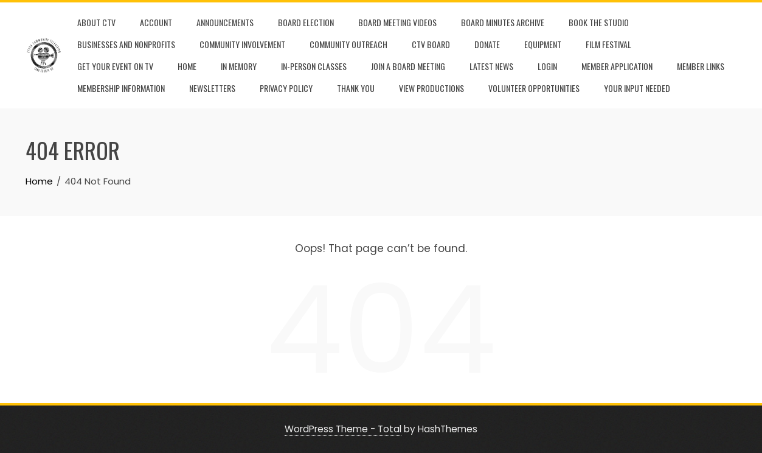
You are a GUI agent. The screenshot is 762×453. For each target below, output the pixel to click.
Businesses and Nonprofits (126, 44)
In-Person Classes (314, 66)
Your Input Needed (637, 88)
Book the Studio (599, 22)
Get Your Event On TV (115, 66)
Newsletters (212, 88)
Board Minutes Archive (502, 22)
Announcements (225, 22)
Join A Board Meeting (408, 66)
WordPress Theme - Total (343, 429)
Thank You (356, 88)
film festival (608, 44)
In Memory (239, 66)
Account (156, 22)
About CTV (96, 22)
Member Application (617, 66)
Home (187, 66)
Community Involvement (242, 44)
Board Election (306, 22)
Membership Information (121, 88)
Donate (487, 44)
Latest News (491, 66)
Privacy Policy (286, 88)
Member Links (700, 66)
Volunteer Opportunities (534, 88)
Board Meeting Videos (397, 22)
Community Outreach (348, 44)
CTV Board (431, 44)
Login (547, 66)
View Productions (431, 88)
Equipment (542, 44)
